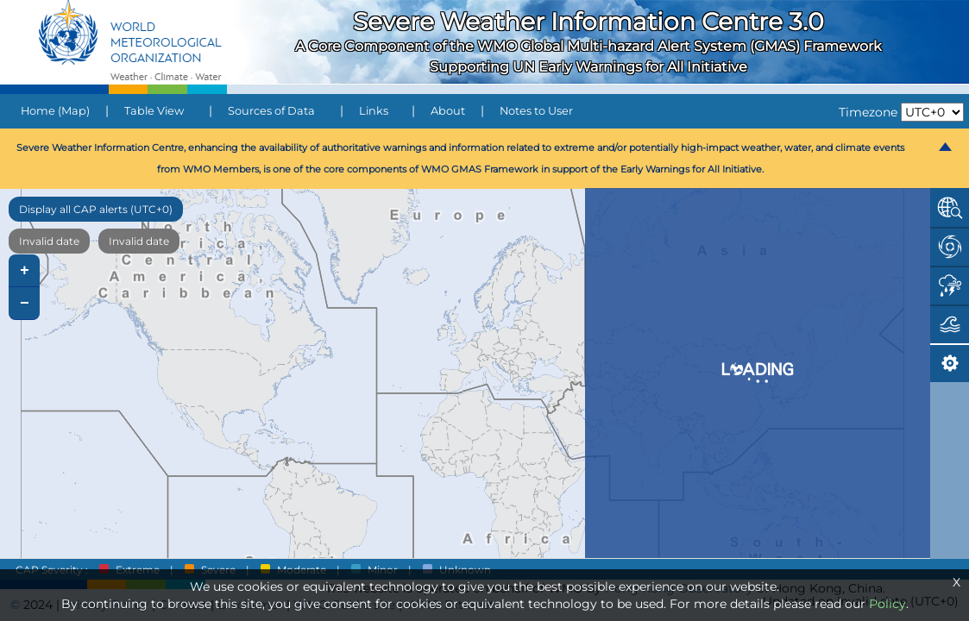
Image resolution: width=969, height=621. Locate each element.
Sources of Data (271, 110)
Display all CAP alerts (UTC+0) (96, 209)
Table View (154, 110)
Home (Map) (55, 110)
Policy (887, 604)
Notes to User (536, 110)
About (448, 110)
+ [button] (24, 270)
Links (373, 110)
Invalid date (49, 241)
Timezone (868, 112)
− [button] (24, 303)
